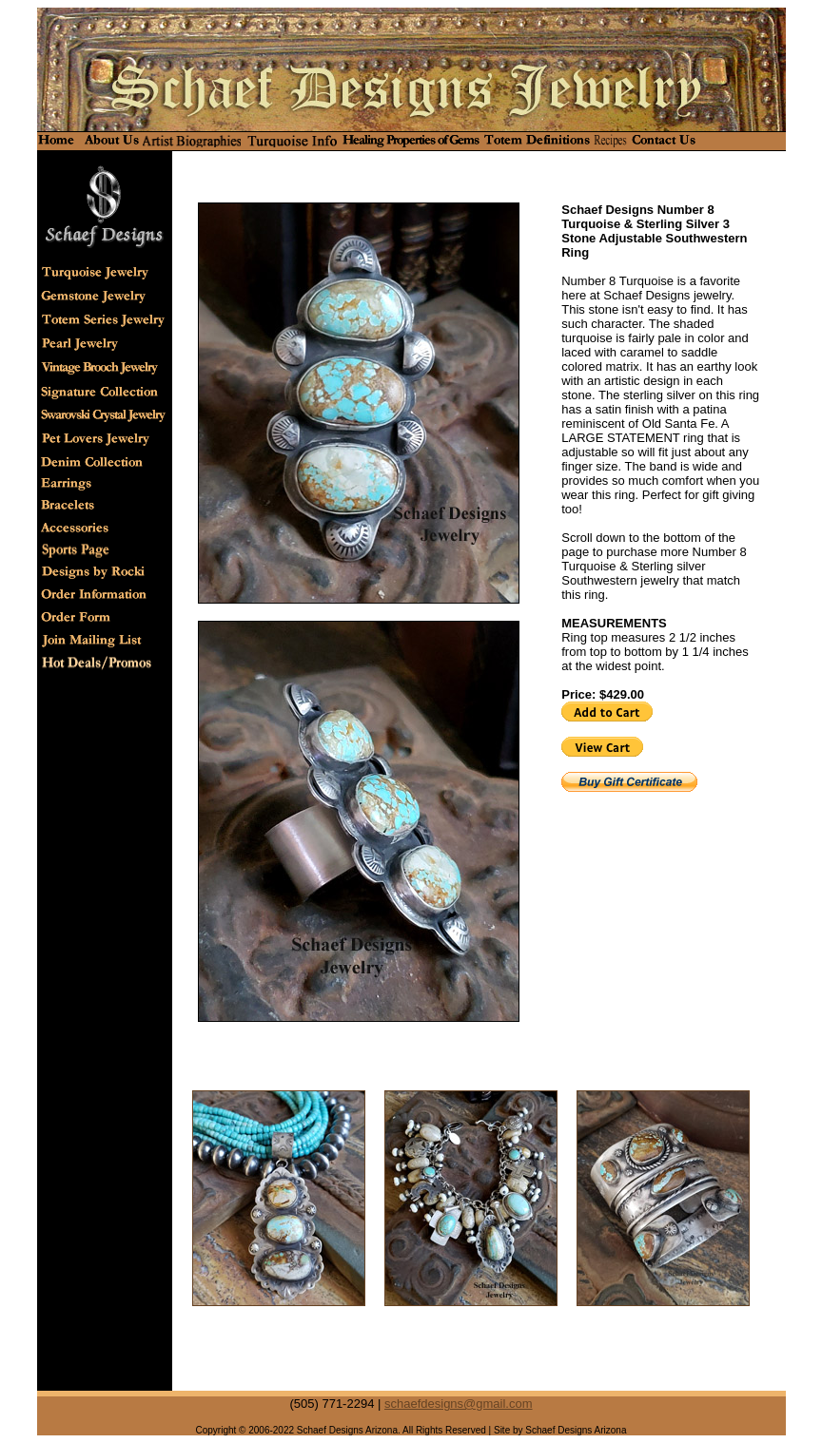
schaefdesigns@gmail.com (458, 1403)
